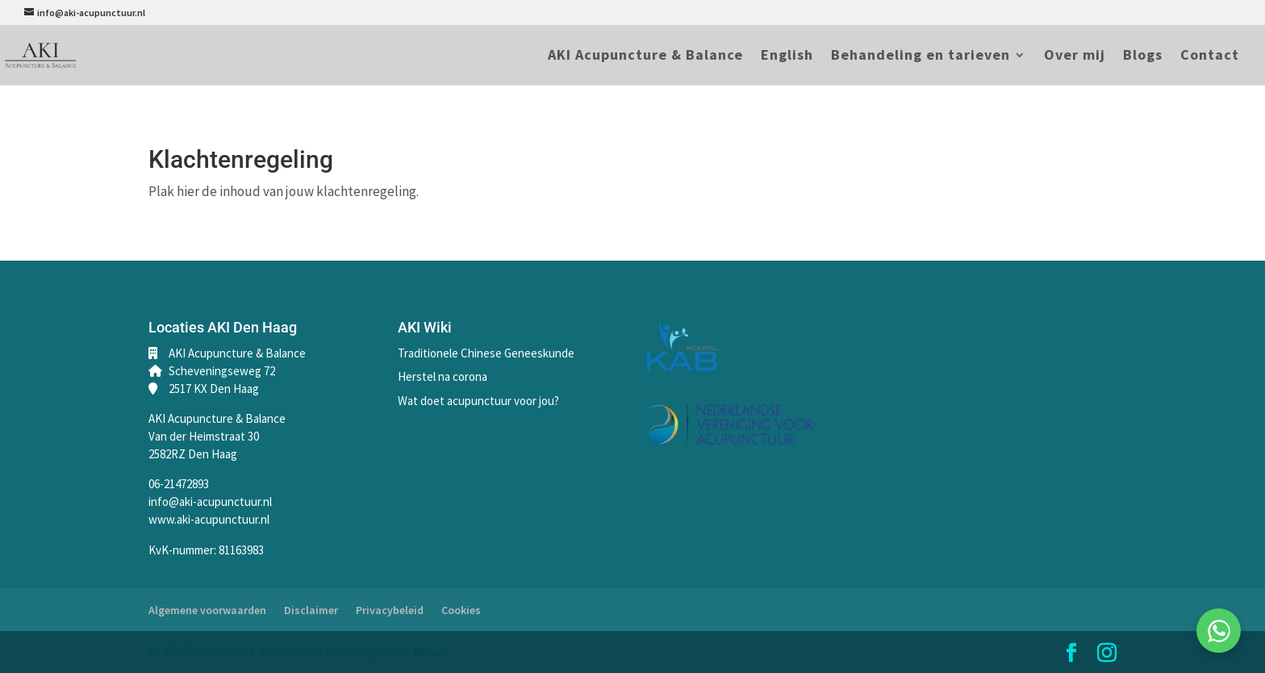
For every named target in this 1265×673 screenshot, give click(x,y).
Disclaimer (311, 610)
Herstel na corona (442, 376)
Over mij (1074, 56)
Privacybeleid (390, 610)
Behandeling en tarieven (920, 56)
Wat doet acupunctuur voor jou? (478, 400)
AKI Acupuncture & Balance (645, 56)
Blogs (1143, 56)
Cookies (461, 610)
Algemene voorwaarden (207, 610)
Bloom (429, 651)
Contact (1209, 56)
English (787, 56)
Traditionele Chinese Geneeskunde (486, 353)
